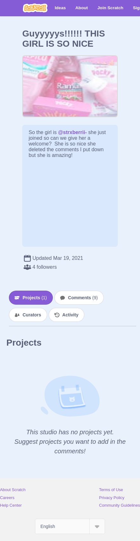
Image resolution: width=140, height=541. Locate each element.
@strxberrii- (72, 132)
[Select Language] (70, 526)
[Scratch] (35, 8)
